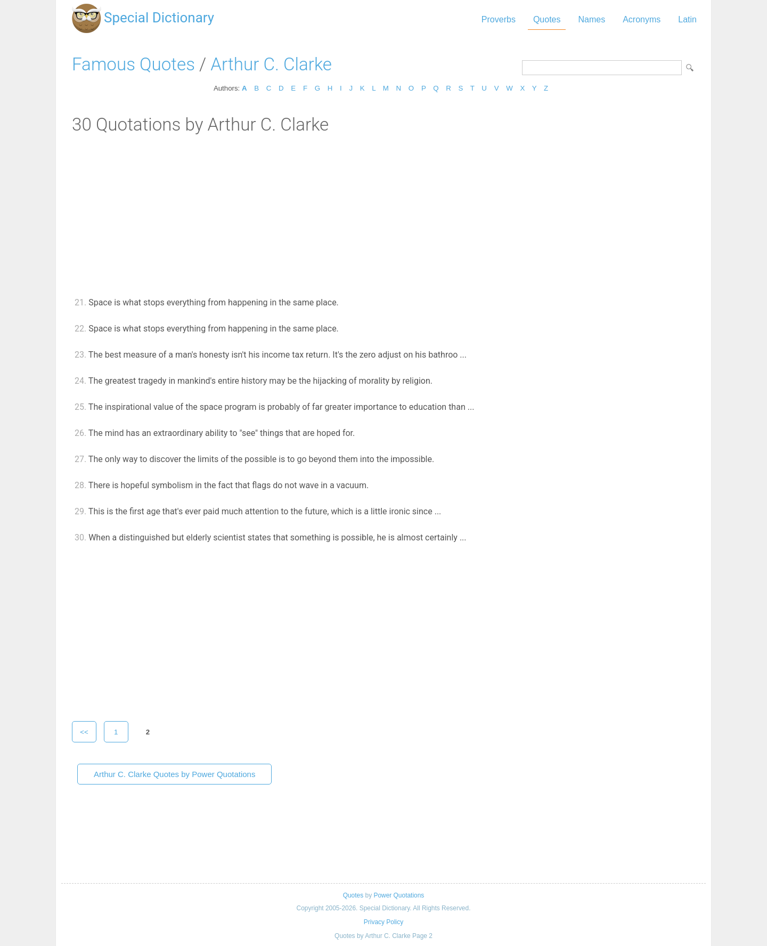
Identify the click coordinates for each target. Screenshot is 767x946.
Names (591, 19)
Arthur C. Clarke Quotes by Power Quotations (174, 774)
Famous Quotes (133, 64)
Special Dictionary (159, 18)
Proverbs (499, 19)
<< (84, 732)
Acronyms (641, 19)
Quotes (547, 19)
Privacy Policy (383, 922)
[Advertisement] (383, 214)
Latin (687, 19)
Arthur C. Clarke (271, 64)
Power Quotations (398, 895)
